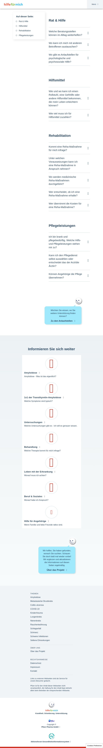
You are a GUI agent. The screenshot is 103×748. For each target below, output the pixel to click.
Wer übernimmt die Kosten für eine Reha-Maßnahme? (65, 205)
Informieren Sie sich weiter (51, 349)
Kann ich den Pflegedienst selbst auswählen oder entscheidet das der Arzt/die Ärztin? (64, 260)
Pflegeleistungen (26, 35)
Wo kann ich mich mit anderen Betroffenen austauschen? (65, 45)
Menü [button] (95, 4)
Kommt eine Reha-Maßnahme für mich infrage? (65, 148)
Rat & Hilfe (23, 21)
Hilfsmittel (23, 26)
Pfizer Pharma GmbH (49, 727)
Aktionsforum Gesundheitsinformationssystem (50, 742)
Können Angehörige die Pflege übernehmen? (65, 276)
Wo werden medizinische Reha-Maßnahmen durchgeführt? (62, 180)
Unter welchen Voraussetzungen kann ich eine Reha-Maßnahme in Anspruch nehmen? (63, 163)
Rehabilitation (25, 31)
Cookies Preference (94, 746)
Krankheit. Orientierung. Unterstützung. (51, 713)
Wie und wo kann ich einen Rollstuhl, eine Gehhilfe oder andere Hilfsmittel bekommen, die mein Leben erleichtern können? (65, 98)
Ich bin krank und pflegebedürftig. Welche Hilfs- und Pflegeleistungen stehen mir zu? (65, 242)
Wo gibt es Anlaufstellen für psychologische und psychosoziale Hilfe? (64, 58)
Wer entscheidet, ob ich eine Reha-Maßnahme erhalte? (64, 194)
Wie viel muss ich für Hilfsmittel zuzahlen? (60, 115)
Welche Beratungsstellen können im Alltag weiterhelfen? (65, 33)
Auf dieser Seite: (25, 16)
